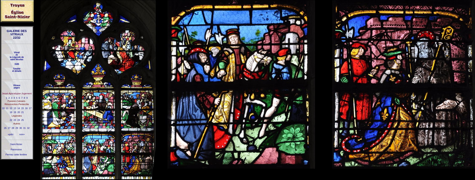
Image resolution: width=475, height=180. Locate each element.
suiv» (22, 134)
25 (22, 120)
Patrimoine (16, 149)
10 (3, 108)
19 (14, 112)
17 (30, 108)
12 (11, 108)
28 (13, 128)
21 (22, 112)
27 (9, 128)
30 (20, 128)
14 (18, 108)
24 (18, 120)
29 (16, 128)
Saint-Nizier (16, 144)
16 (26, 108)
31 (24, 128)
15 (22, 108)
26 (5, 128)
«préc (11, 134)
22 (11, 120)
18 (11, 112)
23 (14, 120)
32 (28, 128)
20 (18, 112)
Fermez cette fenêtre (16, 154)
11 (7, 108)
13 (14, 108)
